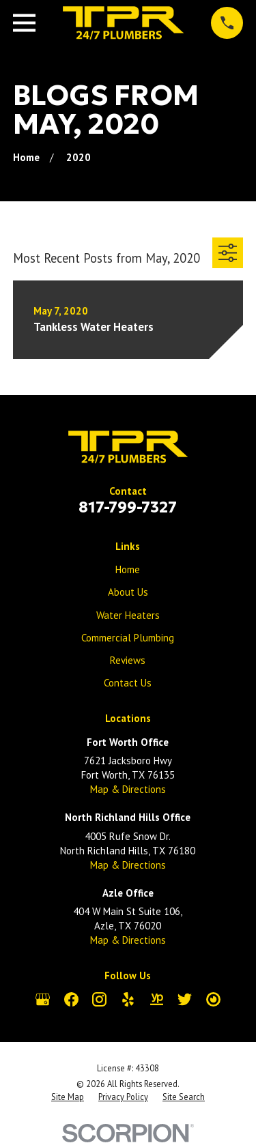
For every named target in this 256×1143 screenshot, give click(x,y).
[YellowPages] (157, 999)
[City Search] (213, 999)
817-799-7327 (128, 507)
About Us (128, 591)
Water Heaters (128, 615)
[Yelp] (128, 999)
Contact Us (128, 682)
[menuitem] (67, 1097)
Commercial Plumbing (127, 637)
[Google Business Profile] (42, 999)
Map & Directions (128, 789)
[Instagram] (99, 999)
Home (127, 569)
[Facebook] (71, 999)
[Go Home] (26, 157)
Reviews (127, 660)
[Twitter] (184, 999)
